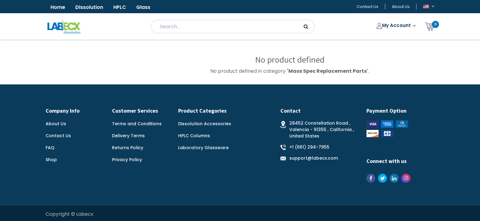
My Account (394, 25)
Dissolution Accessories (204, 124)
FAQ (50, 148)
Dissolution (89, 7)
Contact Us (367, 7)
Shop (51, 160)
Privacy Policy (127, 160)
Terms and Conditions (137, 124)
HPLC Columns (194, 136)
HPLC (119, 7)
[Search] (306, 26)
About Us (401, 7)
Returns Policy (127, 148)
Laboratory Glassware (203, 148)
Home (58, 7)
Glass (143, 7)
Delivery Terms (128, 136)
